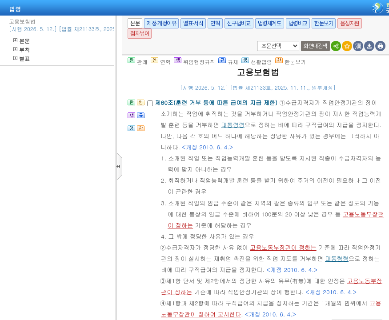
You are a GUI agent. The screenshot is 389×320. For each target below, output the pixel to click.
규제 (228, 61)
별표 (21, 58)
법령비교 (298, 23)
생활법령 (256, 61)
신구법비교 (239, 23)
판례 (138, 61)
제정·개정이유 (161, 23)
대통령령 (233, 124)
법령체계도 (269, 23)
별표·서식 (193, 23)
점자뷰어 (139, 33)
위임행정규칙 (194, 61)
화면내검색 (315, 46)
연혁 (215, 23)
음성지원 (349, 23)
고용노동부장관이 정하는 (283, 247)
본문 (21, 40)
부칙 (21, 49)
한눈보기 (323, 23)
